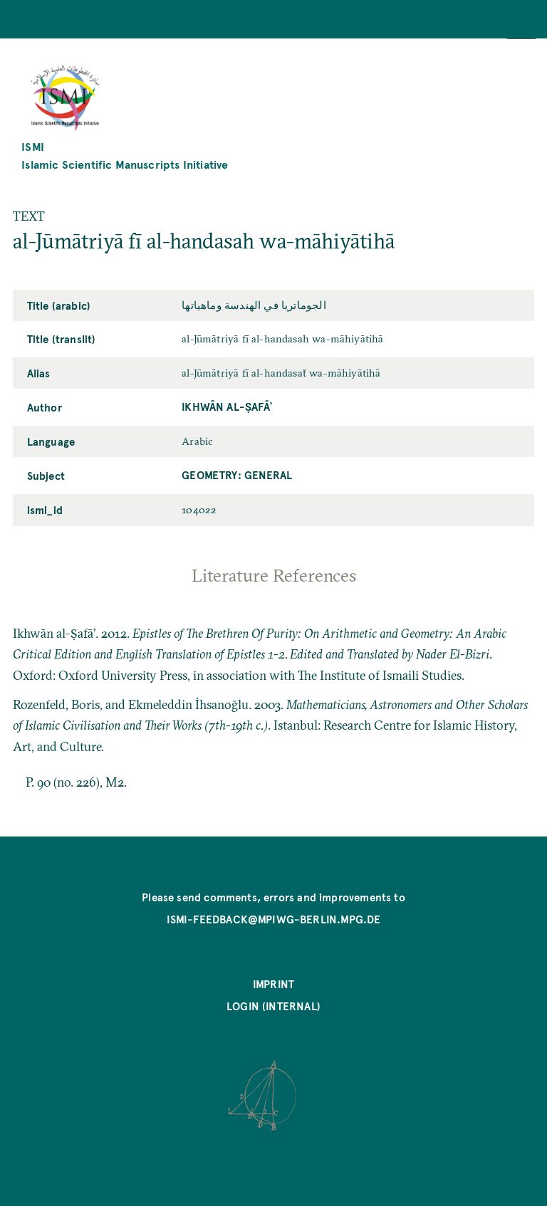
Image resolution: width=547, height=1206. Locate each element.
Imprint (273, 984)
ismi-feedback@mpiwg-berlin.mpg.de (274, 919)
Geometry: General (237, 475)
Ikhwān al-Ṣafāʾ (227, 406)
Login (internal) (273, 1006)
